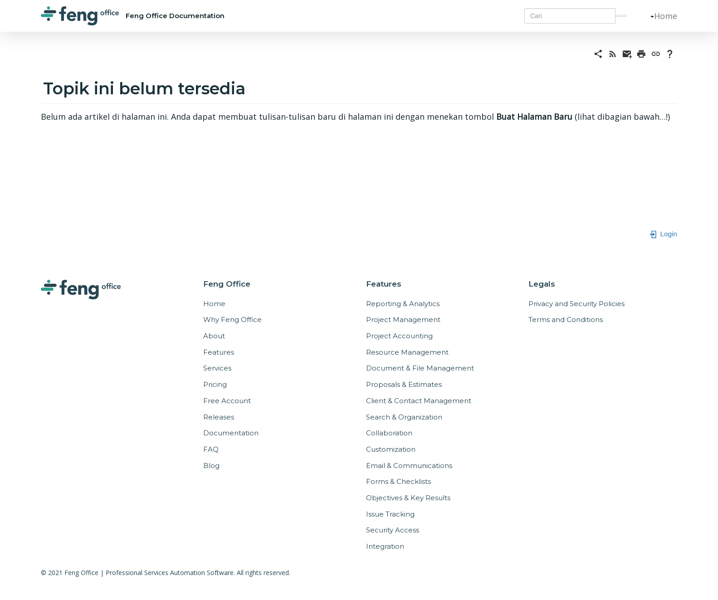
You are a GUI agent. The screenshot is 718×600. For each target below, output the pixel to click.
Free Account (227, 400)
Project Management (403, 319)
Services (217, 368)
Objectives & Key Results (408, 497)
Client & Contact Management (418, 400)
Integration (385, 546)
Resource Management (407, 352)
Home (665, 15)
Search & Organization (404, 417)
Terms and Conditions (565, 319)
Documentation (231, 433)
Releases (218, 417)
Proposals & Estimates (404, 384)
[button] (648, 16)
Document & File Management (420, 368)
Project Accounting (399, 336)
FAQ (211, 449)
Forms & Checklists (398, 481)
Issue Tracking (390, 514)
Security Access (392, 530)
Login (663, 234)
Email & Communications (409, 465)
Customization (390, 449)
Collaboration (389, 433)
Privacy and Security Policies (576, 303)
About (214, 336)
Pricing (215, 384)
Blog (211, 465)
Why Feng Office (232, 319)
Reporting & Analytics (403, 303)
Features (218, 352)
